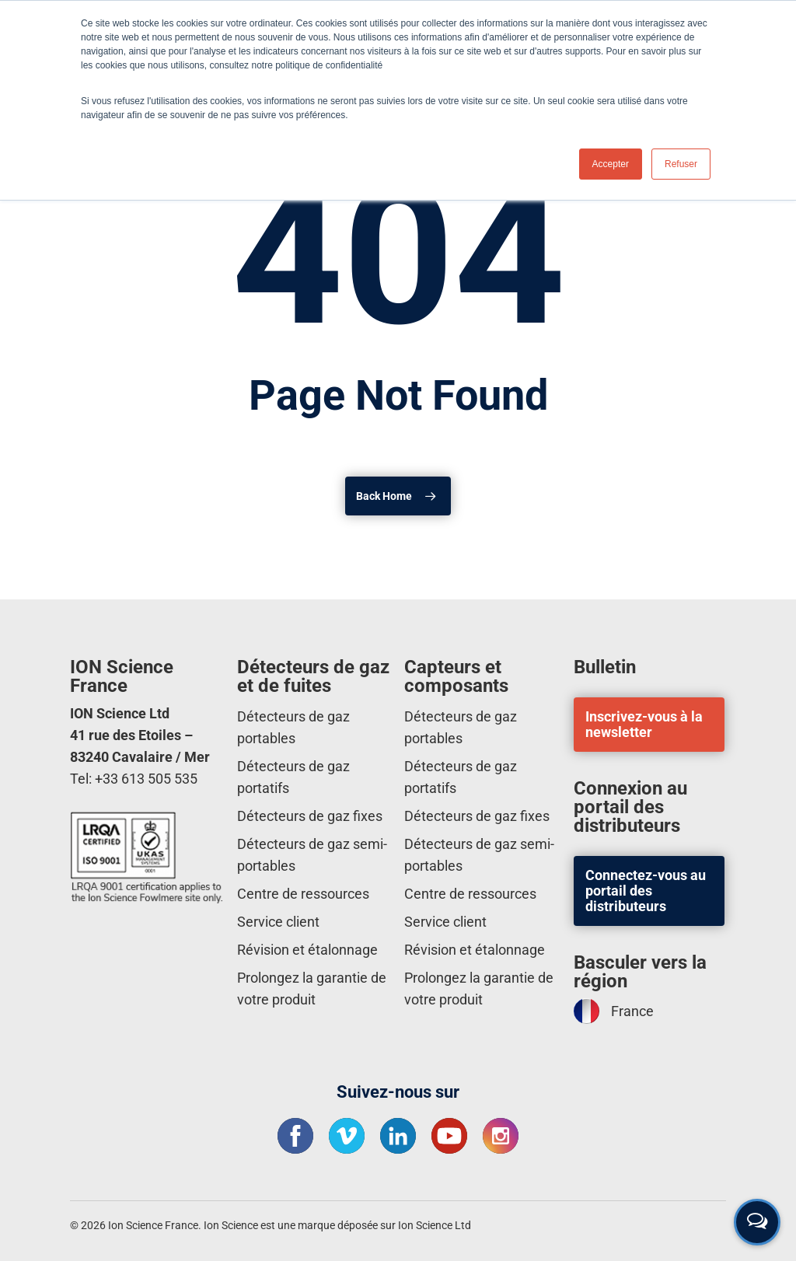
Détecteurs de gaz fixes (309, 816)
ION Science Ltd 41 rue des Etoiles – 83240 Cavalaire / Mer (140, 735)
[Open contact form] (757, 1222)
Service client (278, 921)
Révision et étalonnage (307, 949)
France (614, 1011)
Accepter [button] (610, 164)
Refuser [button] (681, 164)
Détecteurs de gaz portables (293, 727)
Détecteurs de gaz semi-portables (312, 855)
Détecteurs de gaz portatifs (293, 777)
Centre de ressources (303, 893)
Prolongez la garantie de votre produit (311, 988)
